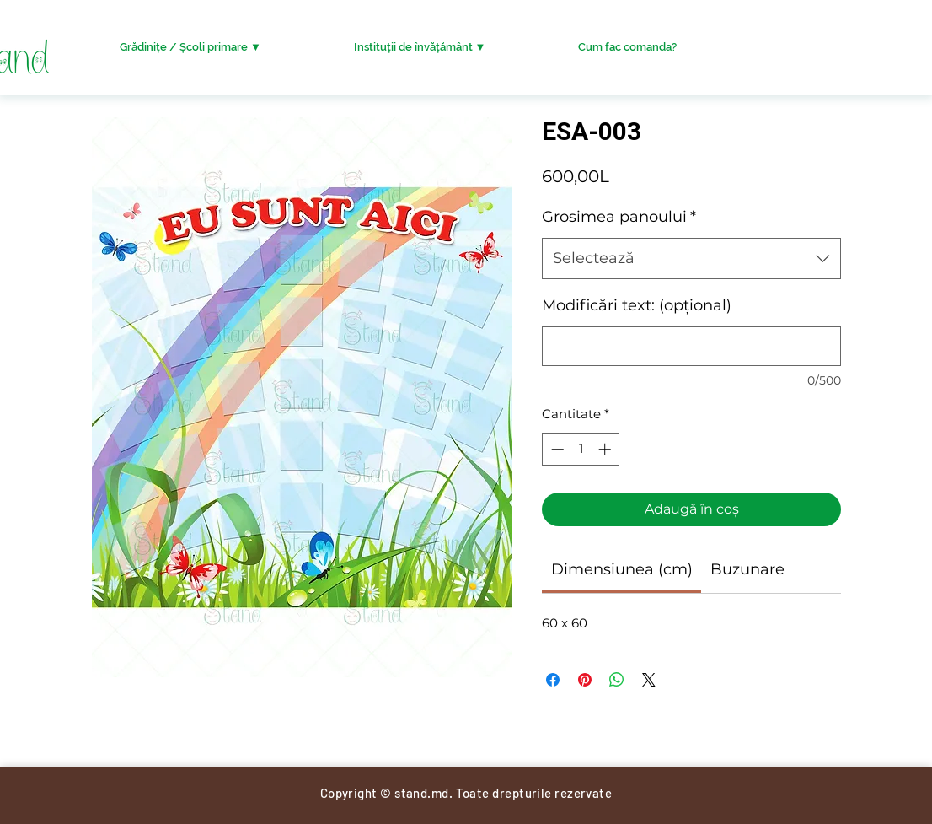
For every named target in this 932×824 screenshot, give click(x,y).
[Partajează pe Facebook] (553, 680)
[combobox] (691, 259)
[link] (622, 569)
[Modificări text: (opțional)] (691, 346)
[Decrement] (555, 449)
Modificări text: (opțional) (636, 305)
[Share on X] (649, 680)
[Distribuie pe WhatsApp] (617, 680)
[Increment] (606, 449)
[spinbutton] (581, 449)
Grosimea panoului (619, 216)
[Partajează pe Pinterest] (585, 680)
